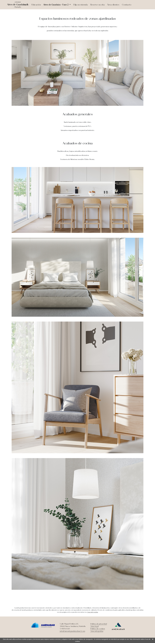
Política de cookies (97, 629)
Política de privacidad (98, 624)
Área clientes (113, 4)
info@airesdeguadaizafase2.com (72, 631)
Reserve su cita (97, 4)
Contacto (126, 4)
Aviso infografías (92, 612)
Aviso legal (94, 626)
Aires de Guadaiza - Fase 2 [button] (56, 4)
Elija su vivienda (80, 4)
